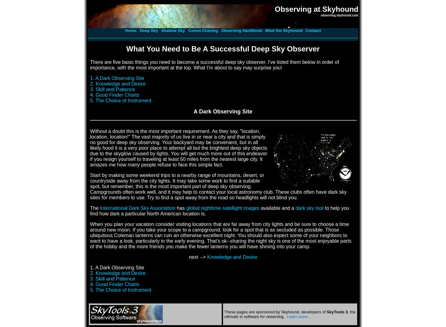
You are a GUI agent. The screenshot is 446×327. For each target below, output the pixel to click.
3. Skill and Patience (112, 89)
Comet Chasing (203, 30)
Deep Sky (149, 30)
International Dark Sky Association (137, 208)
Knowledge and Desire (232, 257)
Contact (313, 30)
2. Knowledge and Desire (118, 83)
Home (130, 30)
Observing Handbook (241, 30)
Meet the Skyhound (284, 30)
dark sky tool (310, 208)
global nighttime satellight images (223, 208)
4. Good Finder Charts (114, 95)
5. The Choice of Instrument (120, 100)
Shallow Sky (173, 30)
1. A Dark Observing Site (117, 78)
